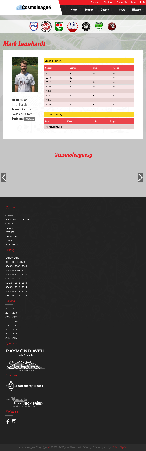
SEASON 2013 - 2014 (16, 287)
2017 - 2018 (11, 312)
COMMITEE (11, 215)
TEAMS (9, 227)
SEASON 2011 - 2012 (16, 278)
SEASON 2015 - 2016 (16, 295)
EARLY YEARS (12, 257)
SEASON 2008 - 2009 (16, 266)
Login (133, 2)
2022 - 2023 (11, 325)
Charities (108, 2)
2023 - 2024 (11, 329)
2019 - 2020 (11, 321)
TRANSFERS (11, 236)
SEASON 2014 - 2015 (16, 291)
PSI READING (12, 244)
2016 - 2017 (11, 308)
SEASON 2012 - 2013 (16, 282)
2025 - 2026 (11, 338)
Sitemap (87, 447)
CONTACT (10, 223)
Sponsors (95, 2)
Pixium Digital (119, 447)
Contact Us (122, 2)
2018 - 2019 (11, 317)
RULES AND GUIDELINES (17, 219)
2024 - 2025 (11, 333)
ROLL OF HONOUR (15, 262)
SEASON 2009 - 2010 (16, 270)
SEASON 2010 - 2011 (16, 274)
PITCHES (9, 232)
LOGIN (8, 240)
